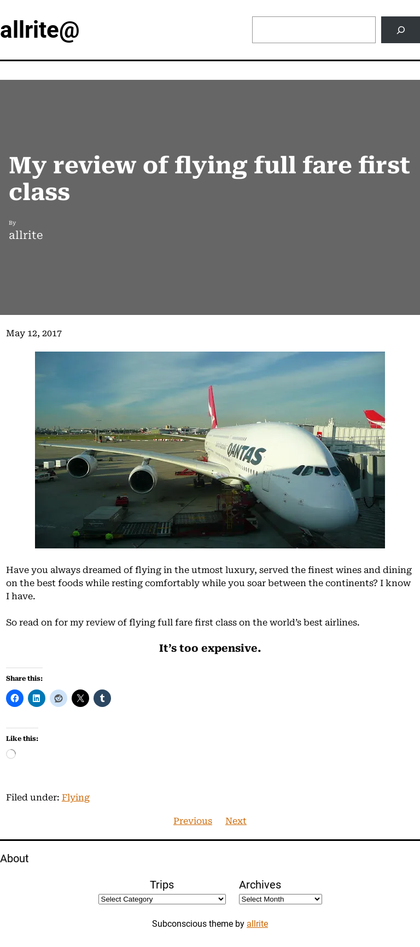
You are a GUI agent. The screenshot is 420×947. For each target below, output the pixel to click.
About (14, 858)
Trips (162, 884)
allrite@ (40, 29)
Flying (76, 797)
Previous (192, 821)
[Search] (400, 29)
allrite (257, 924)
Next (236, 821)
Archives (260, 884)
